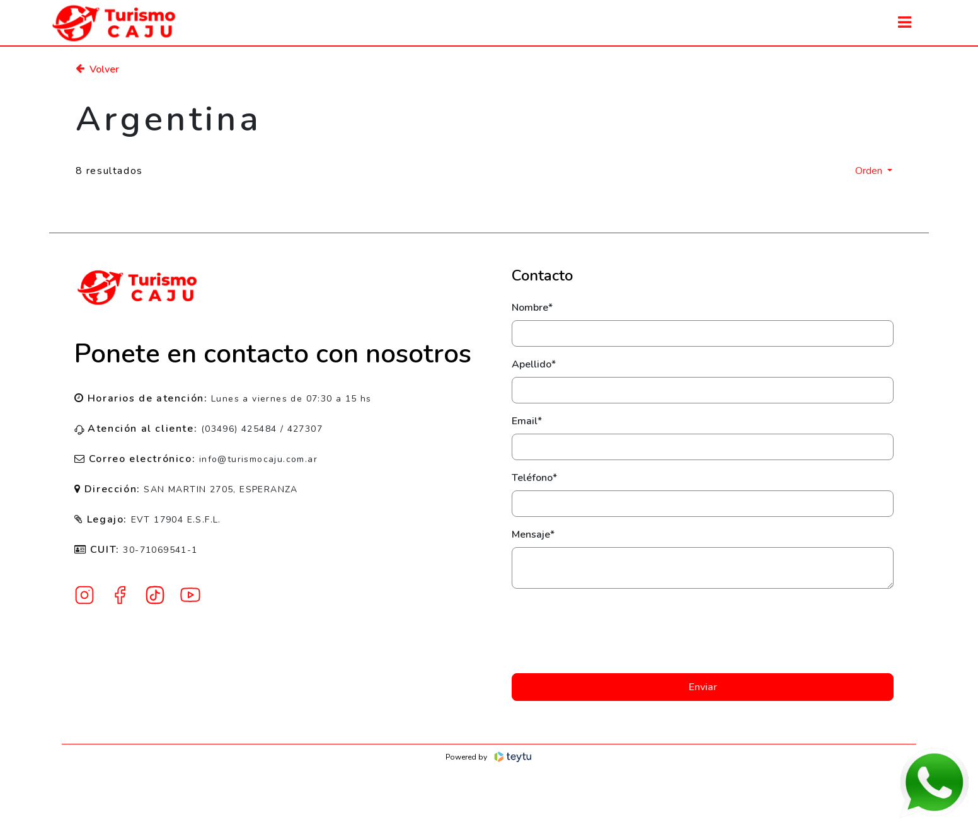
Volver (97, 69)
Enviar (703, 687)
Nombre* (532, 308)
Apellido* (534, 364)
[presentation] (702, 631)
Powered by (489, 757)
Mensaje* (533, 534)
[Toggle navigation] (904, 22)
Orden (870, 171)
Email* (527, 421)
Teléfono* (534, 478)
